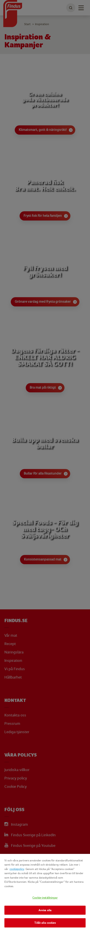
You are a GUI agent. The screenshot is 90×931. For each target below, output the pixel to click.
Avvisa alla (45, 910)
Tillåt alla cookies (44, 922)
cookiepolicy (16, 869)
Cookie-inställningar (45, 897)
